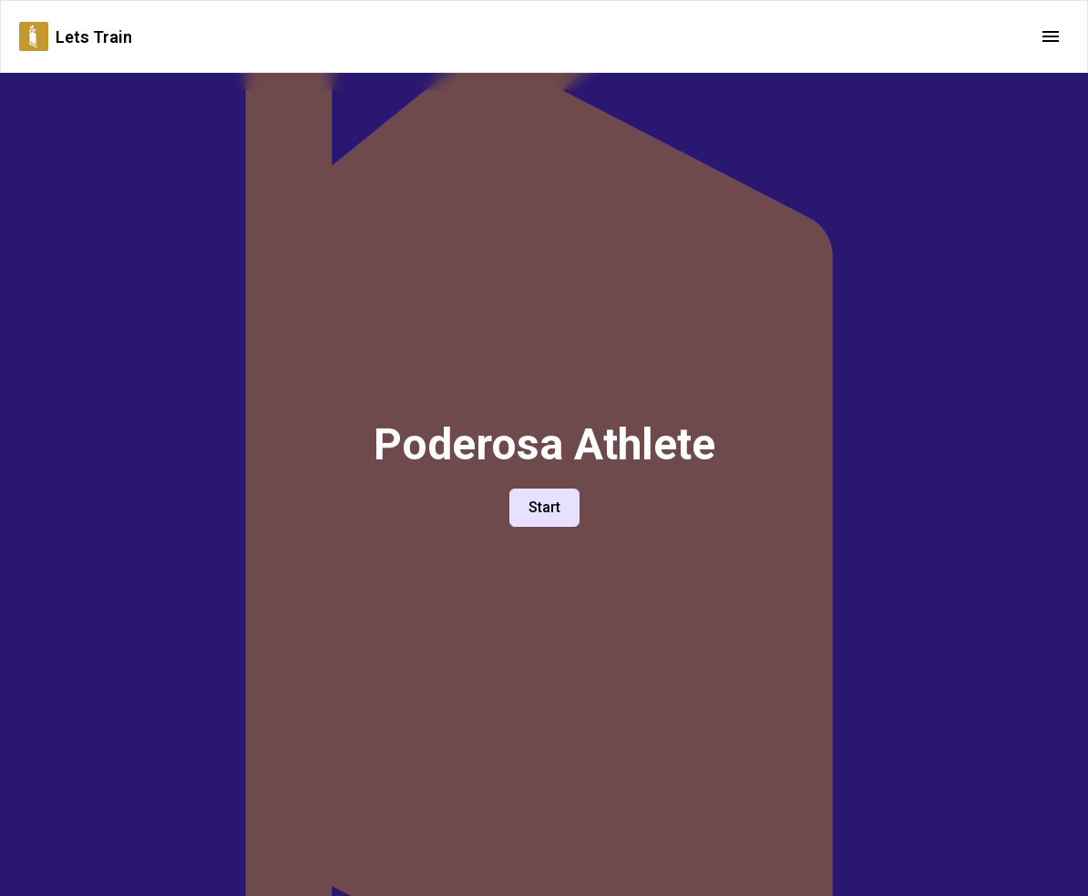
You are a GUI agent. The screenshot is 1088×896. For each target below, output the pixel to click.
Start (544, 507)
